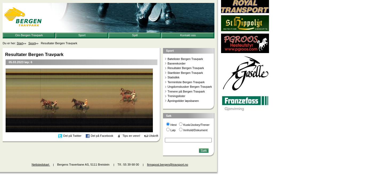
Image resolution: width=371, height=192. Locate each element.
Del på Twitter (72, 135)
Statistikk (174, 77)
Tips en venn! (131, 135)
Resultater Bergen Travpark (186, 68)
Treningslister (176, 96)
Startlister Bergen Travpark (185, 72)
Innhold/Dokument (195, 130)
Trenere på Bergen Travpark (186, 91)
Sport (81, 35)
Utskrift (153, 135)
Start (20, 43)
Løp (173, 130)
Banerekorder (177, 63)
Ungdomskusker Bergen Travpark (190, 86)
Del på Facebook (102, 135)
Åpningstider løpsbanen (183, 100)
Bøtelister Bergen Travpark (185, 59)
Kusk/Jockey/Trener (196, 124)
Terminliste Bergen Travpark (186, 82)
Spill (135, 35)
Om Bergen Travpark (29, 35)
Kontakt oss (187, 35)
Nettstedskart (41, 164)
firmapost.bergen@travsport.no (167, 164)
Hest (173, 124)
